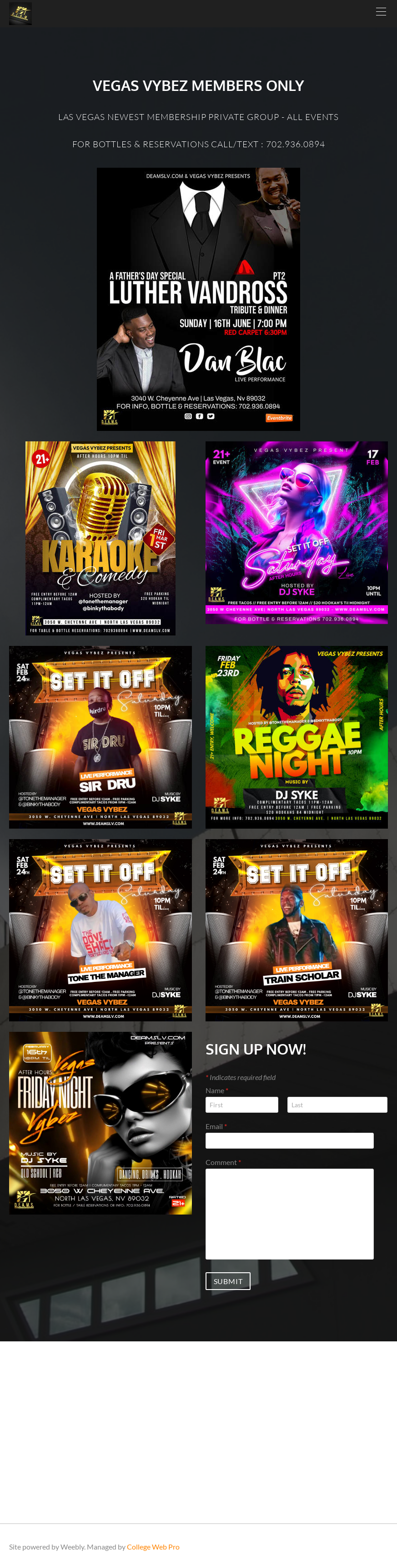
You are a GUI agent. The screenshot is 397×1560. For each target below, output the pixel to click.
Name (217, 1090)
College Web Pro (153, 1546)
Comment (223, 1162)
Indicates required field (241, 1077)
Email (216, 1126)
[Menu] (381, 13)
